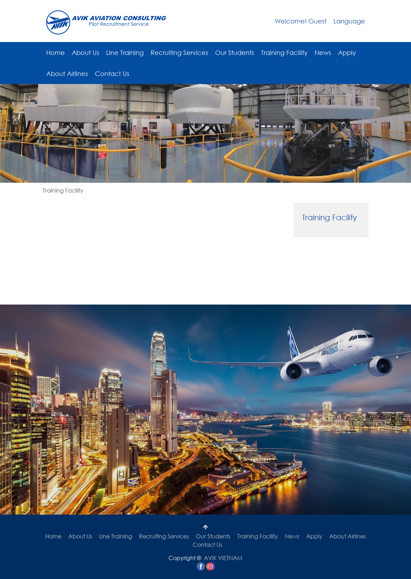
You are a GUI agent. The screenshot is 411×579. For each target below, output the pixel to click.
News (323, 52)
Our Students (234, 52)
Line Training (125, 52)
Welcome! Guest (301, 21)
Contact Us (112, 73)
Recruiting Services (179, 52)
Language (349, 21)
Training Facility (284, 52)
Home (55, 52)
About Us (85, 52)
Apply (347, 52)
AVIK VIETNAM (223, 557)
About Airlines (67, 73)
